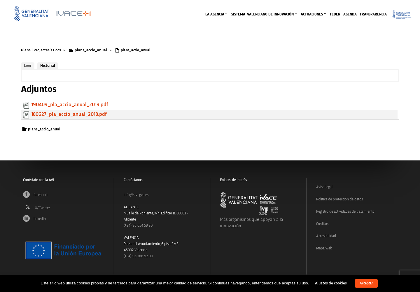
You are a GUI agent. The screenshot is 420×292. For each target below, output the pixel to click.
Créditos (322, 224)
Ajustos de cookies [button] (331, 283)
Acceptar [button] (366, 283)
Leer (28, 66)
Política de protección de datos (339, 199)
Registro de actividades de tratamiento (345, 212)
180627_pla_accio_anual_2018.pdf (69, 114)
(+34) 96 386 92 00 (138, 256)
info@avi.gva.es (136, 195)
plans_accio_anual (91, 50)
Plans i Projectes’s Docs (41, 50)
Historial (47, 66)
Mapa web (324, 248)
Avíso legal (324, 187)
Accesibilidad (326, 236)
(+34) (138, 226)
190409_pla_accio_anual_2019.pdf (69, 104)
